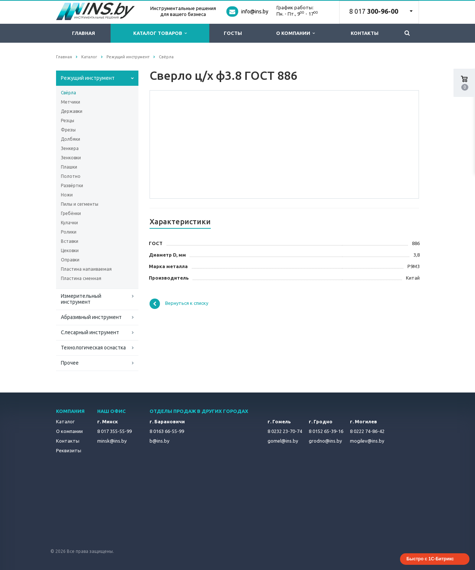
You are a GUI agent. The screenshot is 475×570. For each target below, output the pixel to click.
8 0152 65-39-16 (326, 431)
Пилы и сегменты (79, 204)
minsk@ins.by (112, 440)
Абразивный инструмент (91, 317)
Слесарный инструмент (90, 332)
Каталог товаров (160, 33)
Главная (83, 33)
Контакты (365, 33)
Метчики (70, 102)
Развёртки (72, 185)
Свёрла (68, 92)
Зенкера (70, 148)
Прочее (70, 363)
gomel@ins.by (283, 440)
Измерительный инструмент (81, 299)
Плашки (69, 167)
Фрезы (68, 129)
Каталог (65, 421)
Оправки (70, 259)
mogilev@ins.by (367, 440)
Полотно (71, 176)
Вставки (69, 241)
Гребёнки (71, 213)
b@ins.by (159, 440)
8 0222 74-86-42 (367, 431)
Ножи (67, 194)
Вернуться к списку (179, 304)
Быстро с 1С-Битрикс (430, 558)
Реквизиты (68, 450)
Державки (71, 111)
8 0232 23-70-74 (285, 431)
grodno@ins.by (325, 440)
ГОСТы (233, 33)
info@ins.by (254, 11)
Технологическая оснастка (93, 348)
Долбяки (70, 139)
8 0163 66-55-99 (167, 431)
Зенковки (71, 157)
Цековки (70, 250)
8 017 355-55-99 (114, 431)
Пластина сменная (81, 278)
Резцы (67, 120)
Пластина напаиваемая (86, 269)
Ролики (68, 231)
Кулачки (69, 222)
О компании (295, 33)
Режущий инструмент (88, 78)
